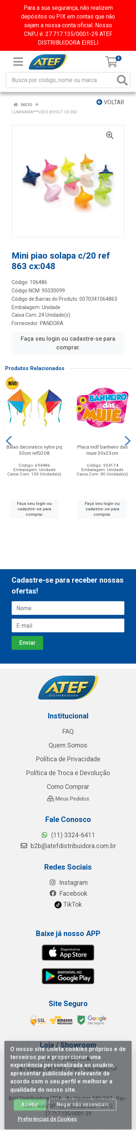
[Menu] (18, 61)
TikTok (68, 904)
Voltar (110, 102)
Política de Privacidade (68, 759)
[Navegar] (8, 441)
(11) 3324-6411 (68, 835)
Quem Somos (68, 745)
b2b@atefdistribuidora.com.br (68, 846)
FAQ (68, 731)
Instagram (68, 882)
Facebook (68, 893)
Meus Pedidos (68, 798)
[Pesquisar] (122, 80)
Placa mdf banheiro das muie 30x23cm (102, 450)
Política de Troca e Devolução (68, 773)
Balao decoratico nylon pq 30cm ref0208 (34, 450)
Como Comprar (68, 786)
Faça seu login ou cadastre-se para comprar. (68, 343)
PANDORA (51, 323)
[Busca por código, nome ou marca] (60, 80)
